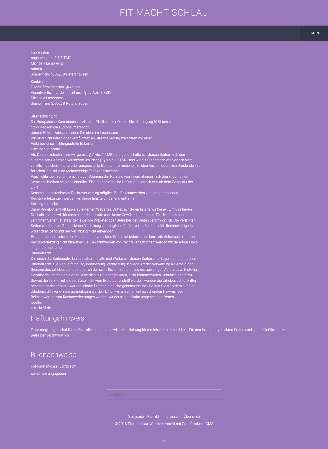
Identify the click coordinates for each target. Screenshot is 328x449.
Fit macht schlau (164, 12)
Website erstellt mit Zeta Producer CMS (181, 424)
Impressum (171, 416)
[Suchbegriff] (164, 394)
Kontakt (153, 416)
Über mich (192, 416)
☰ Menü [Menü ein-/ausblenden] (314, 33)
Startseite (136, 416)
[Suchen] (218, 394)
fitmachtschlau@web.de (61, 87)
